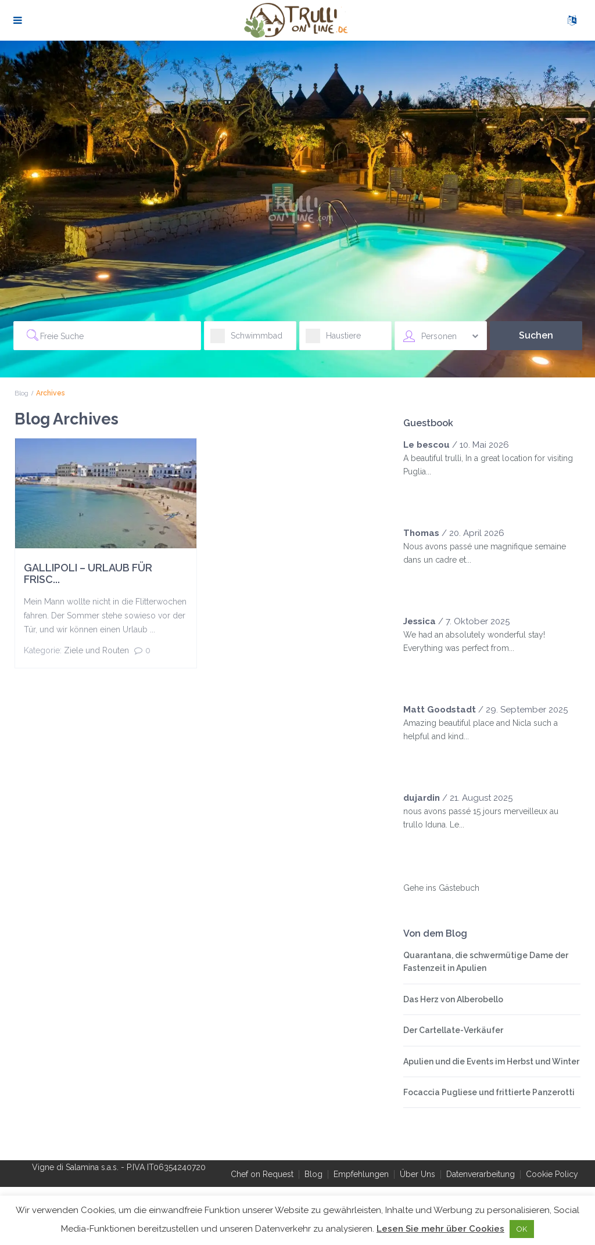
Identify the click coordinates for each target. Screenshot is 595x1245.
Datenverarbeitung (480, 1174)
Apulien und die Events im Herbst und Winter (491, 1061)
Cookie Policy (552, 1174)
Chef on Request (262, 1174)
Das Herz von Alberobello (453, 999)
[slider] (426, 494)
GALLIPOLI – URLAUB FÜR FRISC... (88, 573)
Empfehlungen (361, 1174)
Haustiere (333, 339)
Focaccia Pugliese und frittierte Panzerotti (489, 1092)
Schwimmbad (246, 339)
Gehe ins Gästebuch (441, 888)
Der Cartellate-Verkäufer (453, 1030)
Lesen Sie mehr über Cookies (440, 1229)
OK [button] (522, 1229)
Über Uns (417, 1174)
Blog (21, 393)
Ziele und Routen (96, 650)
